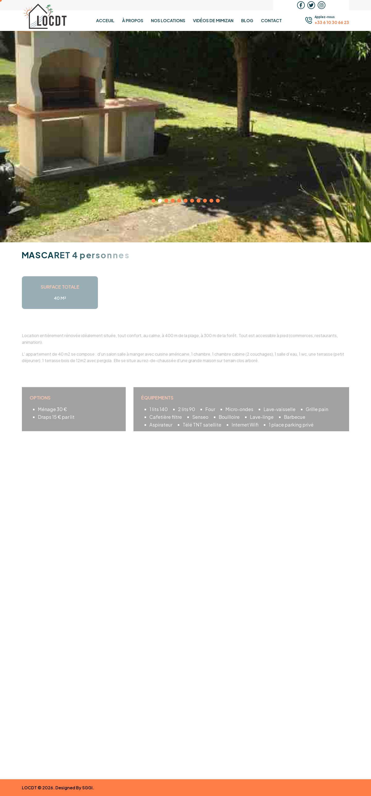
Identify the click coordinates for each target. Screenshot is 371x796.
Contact (271, 20)
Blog (247, 20)
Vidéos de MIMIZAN (213, 20)
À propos (132, 20)
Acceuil (105, 20)
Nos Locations (168, 20)
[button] (153, 201)
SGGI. (88, 787)
